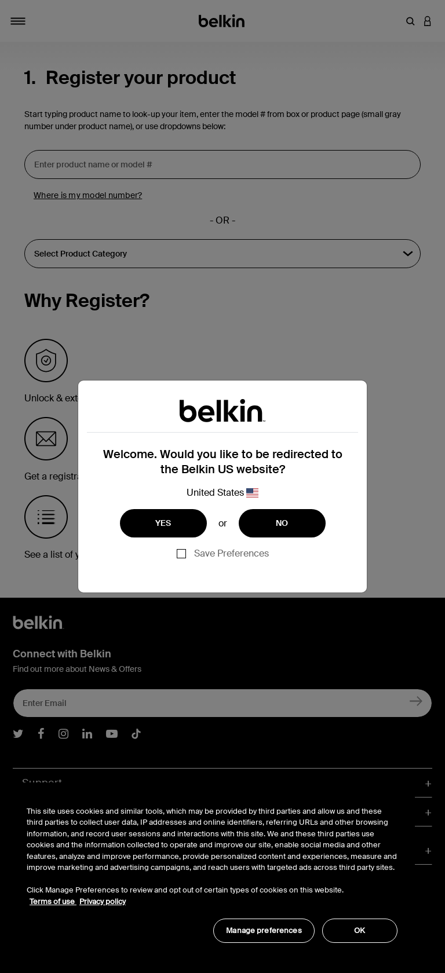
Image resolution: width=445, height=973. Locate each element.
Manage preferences (263, 930)
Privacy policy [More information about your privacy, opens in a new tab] (102, 901)
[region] (212, 868)
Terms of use (53, 901)
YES (163, 523)
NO (282, 523)
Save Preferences (231, 553)
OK (359, 930)
